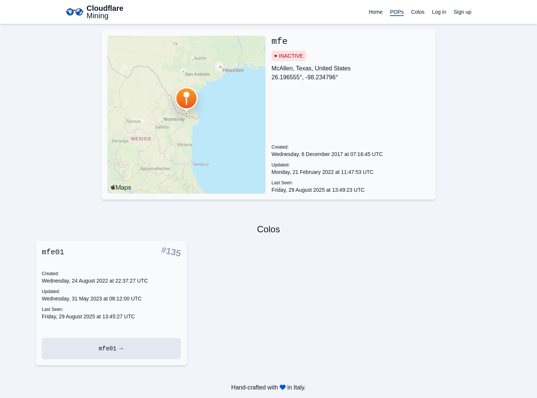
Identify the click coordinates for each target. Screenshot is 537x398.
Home (376, 12)
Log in (439, 12)
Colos (418, 12)
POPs (397, 12)
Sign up (462, 12)
